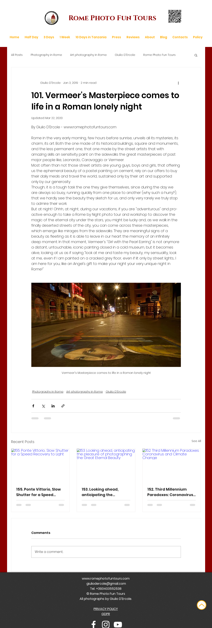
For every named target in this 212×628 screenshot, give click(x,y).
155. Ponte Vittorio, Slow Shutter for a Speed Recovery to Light (38, 492)
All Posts (17, 55)
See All (196, 441)
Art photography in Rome (88, 55)
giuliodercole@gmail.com (106, 583)
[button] (196, 55)
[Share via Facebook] (33, 406)
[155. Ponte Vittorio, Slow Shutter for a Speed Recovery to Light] (40, 465)
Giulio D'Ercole (125, 55)
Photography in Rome (46, 55)
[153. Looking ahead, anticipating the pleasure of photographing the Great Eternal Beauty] (106, 465)
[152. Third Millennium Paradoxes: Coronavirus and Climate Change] (171, 465)
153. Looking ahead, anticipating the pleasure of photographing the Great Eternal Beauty (106, 492)
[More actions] (178, 82)
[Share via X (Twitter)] (43, 406)
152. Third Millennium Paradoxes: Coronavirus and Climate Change (170, 492)
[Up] (201, 605)
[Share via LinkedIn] (53, 406)
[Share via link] (63, 406)
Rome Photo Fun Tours (159, 55)
